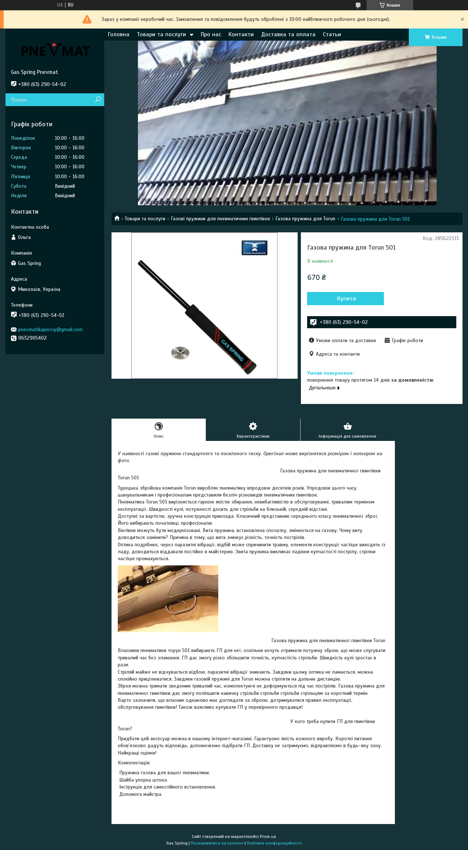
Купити (346, 298)
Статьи (332, 34)
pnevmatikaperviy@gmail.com (50, 329)
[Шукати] (97, 99)
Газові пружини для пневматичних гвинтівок (220, 219)
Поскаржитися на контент (217, 843)
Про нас (211, 34)
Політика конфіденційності (274, 843)
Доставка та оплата (288, 34)
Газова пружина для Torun (305, 219)
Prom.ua (268, 836)
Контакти (241, 34)
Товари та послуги (161, 34)
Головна (118, 34)
